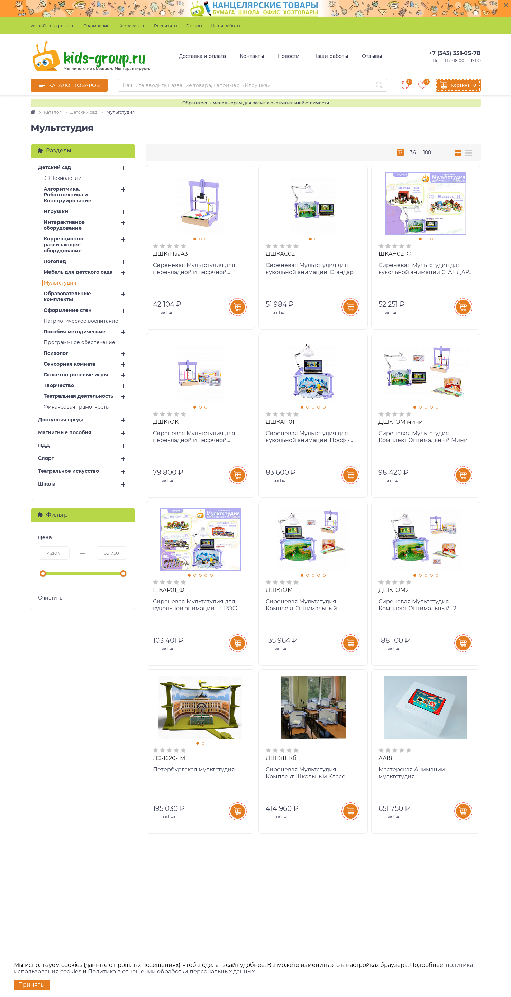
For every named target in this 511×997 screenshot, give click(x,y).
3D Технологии (63, 178)
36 (413, 152)
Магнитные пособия (64, 433)
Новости (289, 56)
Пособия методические (75, 332)
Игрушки (56, 212)
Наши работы (225, 25)
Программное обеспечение (79, 343)
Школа (46, 484)
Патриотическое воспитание (81, 321)
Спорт (46, 458)
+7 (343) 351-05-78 (455, 53)
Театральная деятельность (78, 396)
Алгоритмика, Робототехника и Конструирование (67, 195)
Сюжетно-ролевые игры (76, 375)
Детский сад (54, 167)
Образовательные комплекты (67, 297)
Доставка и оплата (202, 56)
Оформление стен (68, 310)
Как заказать (131, 25)
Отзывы (194, 25)
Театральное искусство (68, 471)
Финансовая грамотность (76, 407)
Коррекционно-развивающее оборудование (64, 245)
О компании (96, 25)
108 (427, 152)
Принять (31, 984)
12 (400, 152)
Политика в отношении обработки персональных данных (171, 971)
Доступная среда (60, 420)
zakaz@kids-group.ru (53, 25)
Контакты (252, 56)
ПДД (44, 445)
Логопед (55, 261)
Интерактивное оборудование (64, 225)
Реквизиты (165, 25)
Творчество (59, 385)
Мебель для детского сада (78, 272)
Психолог (56, 353)
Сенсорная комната (69, 364)
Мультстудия (60, 283)
